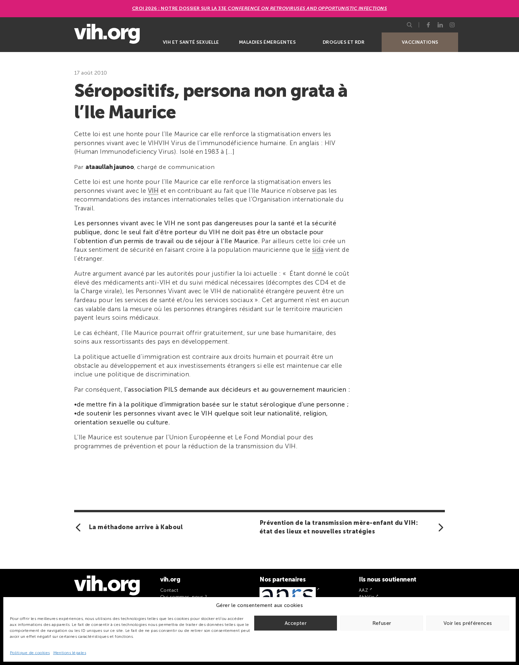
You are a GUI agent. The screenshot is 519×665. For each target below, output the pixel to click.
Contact (169, 590)
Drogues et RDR (344, 42)
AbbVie (367, 597)
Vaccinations (420, 42)
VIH (153, 190)
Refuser (381, 623)
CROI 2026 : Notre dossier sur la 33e (259, 8)
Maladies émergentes (267, 42)
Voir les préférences (468, 623)
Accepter (296, 623)
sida (318, 249)
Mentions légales (69, 652)
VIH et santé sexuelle (191, 42)
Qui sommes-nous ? (183, 597)
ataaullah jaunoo (109, 167)
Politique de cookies (30, 652)
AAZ (363, 590)
